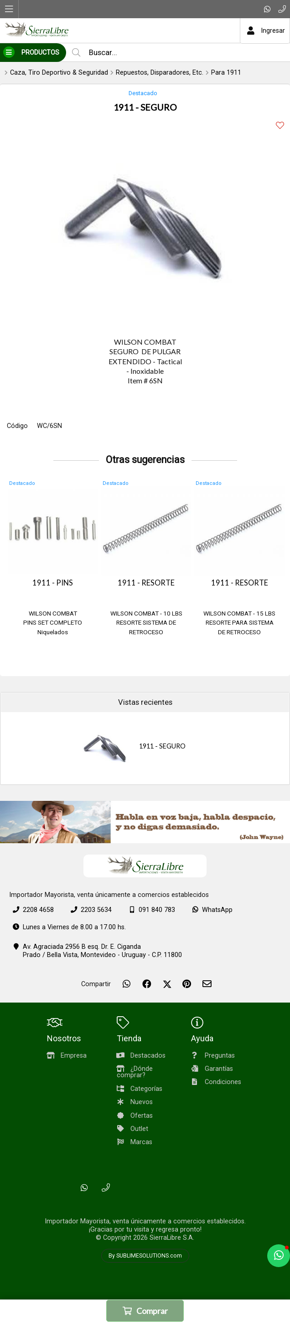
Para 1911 (226, 72)
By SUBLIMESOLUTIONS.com (145, 1256)
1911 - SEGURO (162, 746)
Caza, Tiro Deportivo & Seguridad (59, 72)
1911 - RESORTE (146, 582)
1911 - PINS (52, 582)
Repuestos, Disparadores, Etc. (159, 72)
